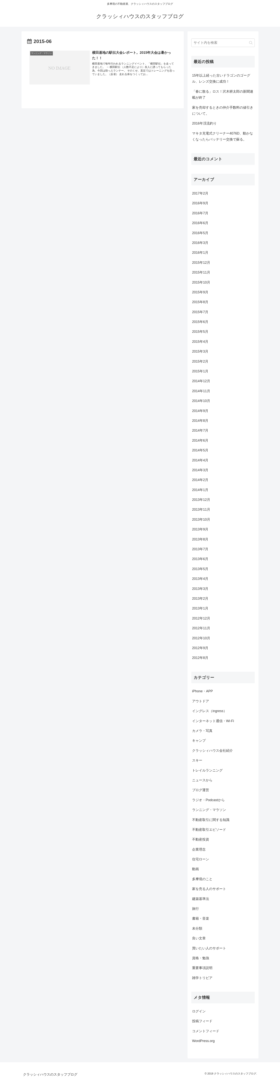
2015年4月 (200, 342)
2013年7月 (200, 549)
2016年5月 (200, 233)
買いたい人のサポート (209, 948)
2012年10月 (201, 638)
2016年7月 (200, 213)
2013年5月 (200, 569)
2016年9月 (200, 203)
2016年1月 (200, 252)
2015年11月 (201, 272)
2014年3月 (200, 470)
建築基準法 (200, 899)
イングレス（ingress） (209, 711)
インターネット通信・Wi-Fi (213, 721)
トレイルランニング (207, 770)
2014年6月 (200, 440)
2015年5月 (200, 332)
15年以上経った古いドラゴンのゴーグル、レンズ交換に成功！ (221, 78)
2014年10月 (201, 401)
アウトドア (200, 701)
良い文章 (199, 938)
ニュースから (202, 780)
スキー (197, 760)
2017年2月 (200, 193)
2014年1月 (200, 490)
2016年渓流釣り (204, 123)
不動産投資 (200, 839)
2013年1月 (200, 608)
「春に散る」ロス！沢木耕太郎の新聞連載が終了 (222, 94)
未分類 (197, 928)
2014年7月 (200, 430)
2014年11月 (201, 391)
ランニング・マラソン (209, 810)
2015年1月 (200, 371)
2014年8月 (200, 421)
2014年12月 (201, 381)
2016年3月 (200, 243)
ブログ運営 (200, 790)
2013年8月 (200, 539)
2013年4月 (200, 579)
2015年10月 (201, 282)
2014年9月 (200, 411)
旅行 (195, 909)
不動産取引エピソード (209, 830)
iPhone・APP (202, 691)
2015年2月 (200, 361)
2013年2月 (200, 598)
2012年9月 (200, 648)
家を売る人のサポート (209, 889)
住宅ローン (200, 859)
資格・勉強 (200, 958)
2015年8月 (200, 302)
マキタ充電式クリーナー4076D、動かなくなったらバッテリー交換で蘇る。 (222, 136)
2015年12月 (201, 262)
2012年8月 (200, 658)
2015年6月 (200, 322)
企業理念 (199, 849)
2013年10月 (201, 519)
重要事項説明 (202, 968)
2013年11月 (201, 509)
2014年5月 (200, 450)
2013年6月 (200, 559)
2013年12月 (201, 500)
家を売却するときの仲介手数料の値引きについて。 (222, 110)
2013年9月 (200, 529)
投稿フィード (202, 1021)
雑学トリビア (202, 978)
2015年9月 (200, 292)
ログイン (199, 1011)
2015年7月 (200, 312)
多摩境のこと (202, 879)
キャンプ (199, 740)
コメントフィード (205, 1031)
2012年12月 (201, 618)
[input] (223, 42)
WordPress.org (203, 1041)
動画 (195, 869)
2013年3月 (200, 589)
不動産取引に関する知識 (210, 820)
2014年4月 (200, 460)
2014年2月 (200, 480)
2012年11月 (201, 628)
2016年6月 (200, 223)
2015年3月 (200, 351)
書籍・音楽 (200, 918)
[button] (251, 43)
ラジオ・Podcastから (208, 800)
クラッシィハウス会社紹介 (212, 750)
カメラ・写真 (202, 731)
